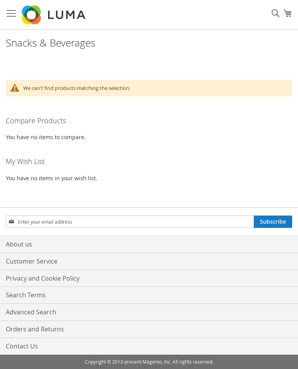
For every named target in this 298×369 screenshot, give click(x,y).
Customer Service (31, 261)
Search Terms (26, 295)
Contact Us (22, 346)
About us (19, 244)
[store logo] (54, 14)
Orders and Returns (35, 329)
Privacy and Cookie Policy (43, 278)
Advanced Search (31, 312)
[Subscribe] (273, 222)
